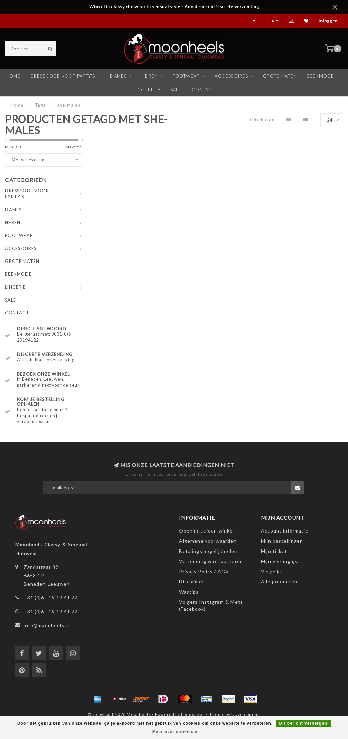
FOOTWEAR (186, 76)
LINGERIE (144, 89)
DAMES (118, 76)
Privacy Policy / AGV (204, 571)
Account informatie (284, 531)
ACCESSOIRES (231, 76)
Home (13, 76)
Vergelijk (271, 571)
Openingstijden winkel (206, 531)
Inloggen (328, 20)
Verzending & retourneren (211, 561)
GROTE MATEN (280, 76)
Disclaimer (191, 581)
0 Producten (261, 119)
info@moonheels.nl (47, 625)
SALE (176, 89)
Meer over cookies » (175, 731)
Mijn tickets (275, 551)
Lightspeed (193, 714)
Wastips (189, 592)
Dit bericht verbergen (303, 723)
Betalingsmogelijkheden (208, 551)
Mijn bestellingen (282, 541)
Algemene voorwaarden (208, 541)
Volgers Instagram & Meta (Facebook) (211, 605)
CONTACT (203, 89)
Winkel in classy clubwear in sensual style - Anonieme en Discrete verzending (174, 7)
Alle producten (279, 581)
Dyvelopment (245, 714)
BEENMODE (320, 76)
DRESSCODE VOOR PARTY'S (62, 76)
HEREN (150, 76)
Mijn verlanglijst (280, 561)
